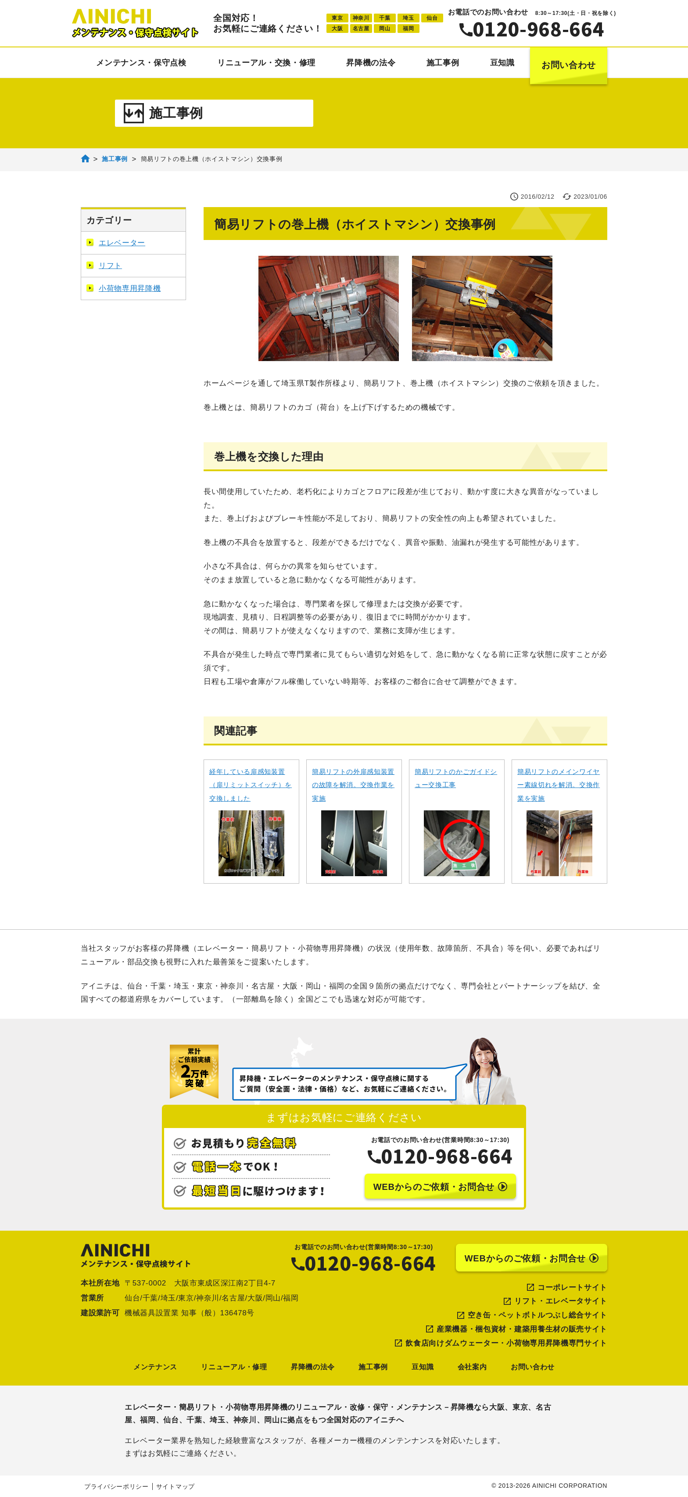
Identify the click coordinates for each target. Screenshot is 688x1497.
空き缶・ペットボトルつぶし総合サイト (537, 1315)
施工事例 (442, 62)
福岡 (408, 28)
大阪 (337, 28)
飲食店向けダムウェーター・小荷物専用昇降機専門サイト (506, 1343)
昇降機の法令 (370, 62)
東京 (337, 18)
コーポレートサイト (572, 1287)
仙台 (431, 18)
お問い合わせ (568, 65)
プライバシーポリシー (116, 1486)
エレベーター (115, 243)
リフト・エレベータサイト (560, 1301)
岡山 (384, 28)
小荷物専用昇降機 (123, 288)
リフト (104, 265)
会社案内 (472, 1367)
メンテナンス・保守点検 (141, 62)
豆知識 (502, 62)
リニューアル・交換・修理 (266, 62)
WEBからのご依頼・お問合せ (440, 1187)
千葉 (384, 18)
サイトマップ (175, 1486)
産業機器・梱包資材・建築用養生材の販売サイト (522, 1329)
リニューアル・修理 (234, 1367)
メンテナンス (155, 1367)
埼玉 (408, 18)
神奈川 (361, 18)
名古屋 (361, 28)
